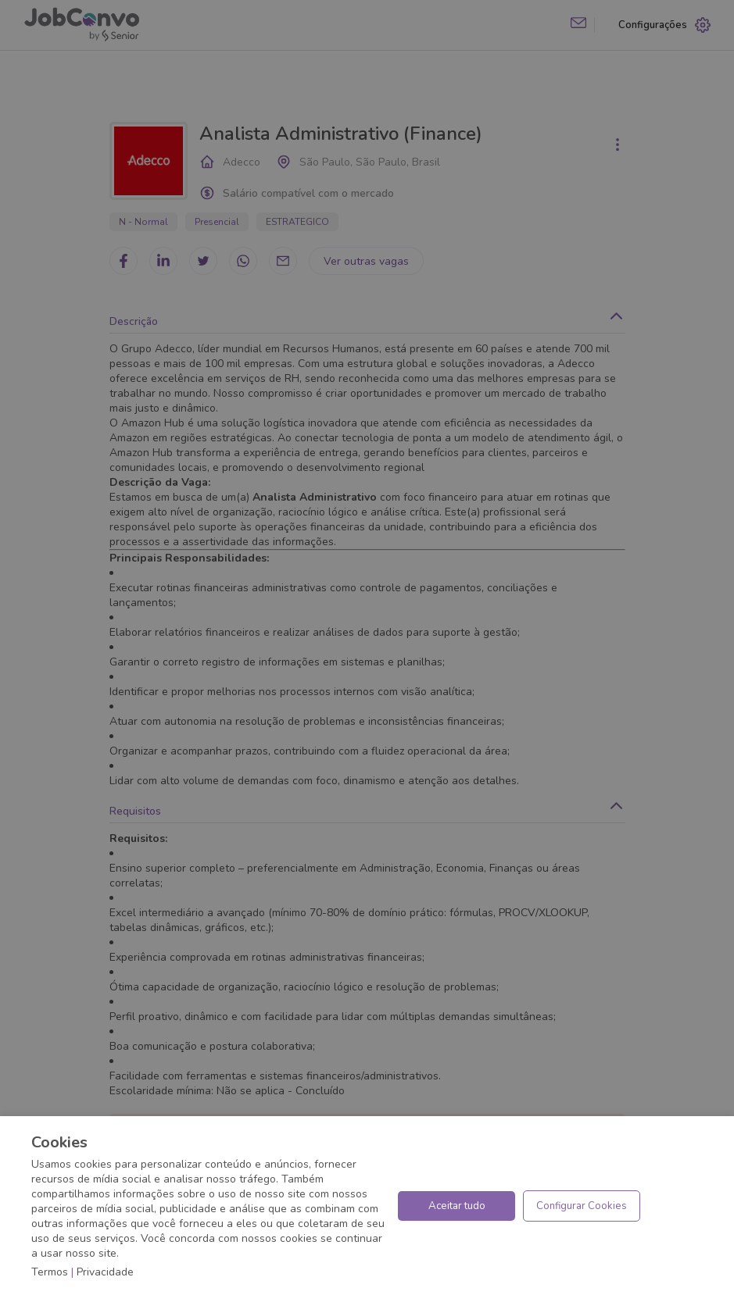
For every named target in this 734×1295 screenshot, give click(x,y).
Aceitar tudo (456, 1206)
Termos (49, 1272)
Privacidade (105, 1272)
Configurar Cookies (581, 1206)
